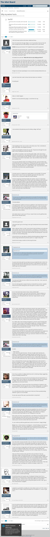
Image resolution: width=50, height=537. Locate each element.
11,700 (9, 185)
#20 (47, 517)
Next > (12, 36)
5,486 (9, 90)
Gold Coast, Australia (6, 209)
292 (9, 500)
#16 (47, 431)
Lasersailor (4, 153)
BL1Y (3, 476)
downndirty (4, 315)
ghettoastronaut (6, 136)
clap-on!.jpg (19, 115)
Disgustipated (5, 201)
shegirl (3, 84)
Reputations (16, 7)
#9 (47, 242)
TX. (3, 408)
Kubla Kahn (4, 180)
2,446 (9, 386)
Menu (3, 6)
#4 (47, 124)
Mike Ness (18, 15)
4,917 (9, 141)
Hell (9, 91)
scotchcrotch (5, 381)
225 (9, 158)
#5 (47, 141)
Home (44, 528)
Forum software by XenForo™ (25, 535)
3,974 (9, 447)
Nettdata (4, 103)
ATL (9, 387)
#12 (47, 304)
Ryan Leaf (4, 299)
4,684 (9, 320)
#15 (47, 397)
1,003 (9, 52)
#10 (47, 268)
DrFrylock (4, 119)
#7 (47, 190)
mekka (3, 279)
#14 (47, 369)
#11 (47, 287)
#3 (47, 108)
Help (46, 528)
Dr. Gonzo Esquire (6, 495)
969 (9, 206)
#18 (47, 483)
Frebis (3, 511)
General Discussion (9, 15)
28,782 (9, 108)
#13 (47, 337)
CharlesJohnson (5, 442)
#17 (47, 465)
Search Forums (4, 7)
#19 (47, 500)
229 (9, 284)
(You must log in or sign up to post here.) (42, 520)
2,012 (9, 481)
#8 (47, 217)
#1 (47, 72)
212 (9, 234)
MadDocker (4, 229)
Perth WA (8, 235)
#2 (47, 91)
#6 (47, 169)
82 (9, 304)
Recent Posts (10, 7)
